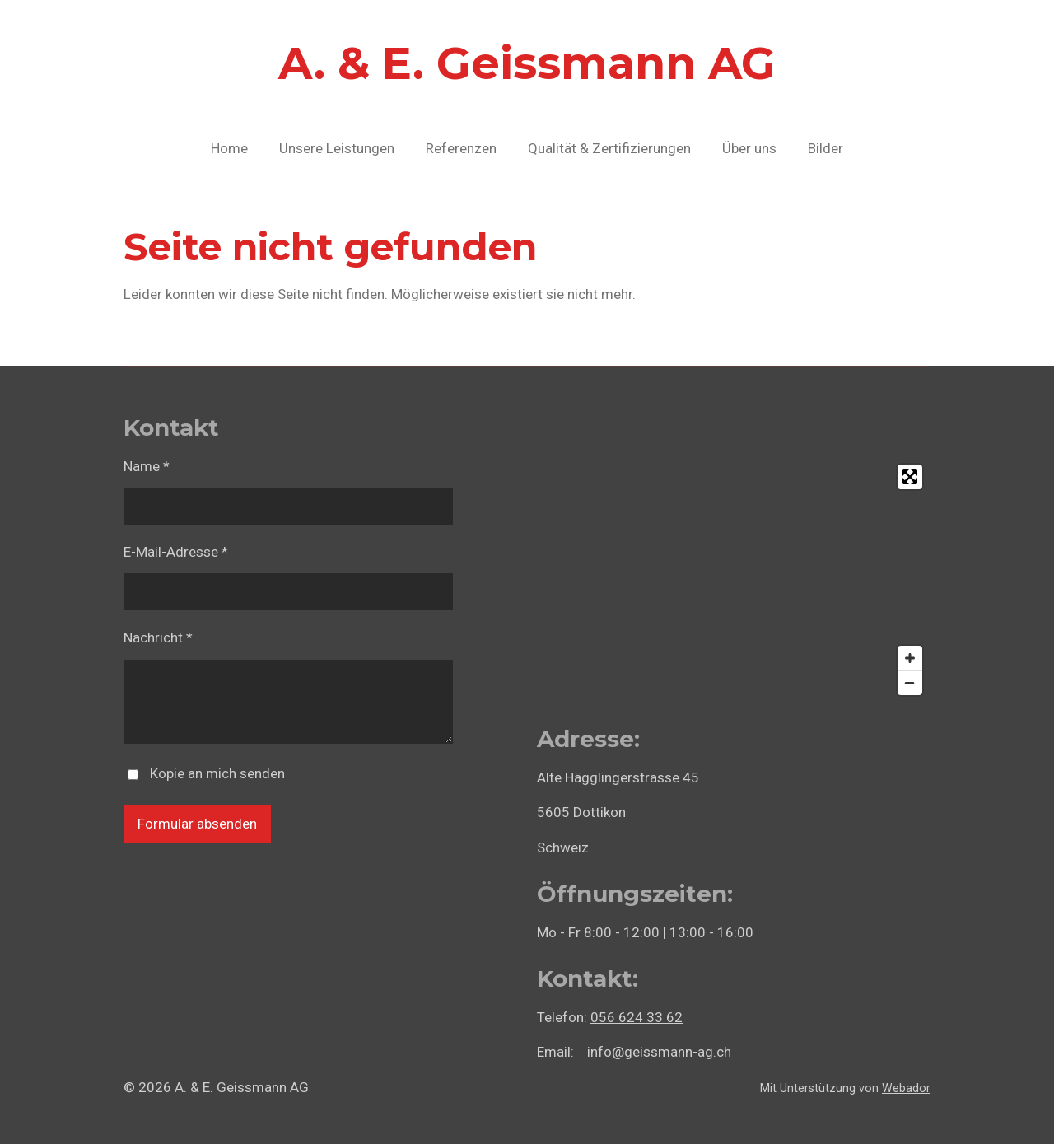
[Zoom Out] (910, 682)
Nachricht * (158, 637)
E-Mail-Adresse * (176, 552)
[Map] (733, 579)
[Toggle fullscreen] (910, 477)
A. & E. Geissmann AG (527, 63)
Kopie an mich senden (217, 773)
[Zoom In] (910, 658)
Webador (906, 1088)
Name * (147, 466)
